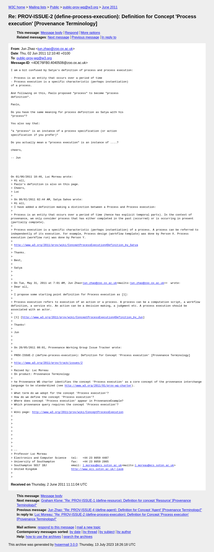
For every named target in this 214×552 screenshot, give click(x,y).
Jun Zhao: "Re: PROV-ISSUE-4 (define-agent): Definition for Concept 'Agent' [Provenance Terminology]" (125, 510)
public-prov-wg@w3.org (80, 7)
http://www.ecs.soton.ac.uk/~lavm (97, 469)
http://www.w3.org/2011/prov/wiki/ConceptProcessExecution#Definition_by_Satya (76, 245)
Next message (58, 37)
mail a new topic (89, 527)
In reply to (109, 37)
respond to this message (56, 527)
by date (75, 532)
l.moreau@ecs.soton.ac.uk (102, 465)
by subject (107, 532)
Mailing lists (37, 7)
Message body (51, 32)
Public (54, 7)
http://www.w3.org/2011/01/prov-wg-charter (98, 386)
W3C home (16, 7)
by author (124, 532)
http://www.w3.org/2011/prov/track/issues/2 (48, 363)
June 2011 (110, 7)
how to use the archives (43, 536)
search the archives (78, 536)
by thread (90, 532)
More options (90, 32)
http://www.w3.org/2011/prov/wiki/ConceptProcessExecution (77, 412)
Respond (71, 32)
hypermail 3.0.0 (66, 544)
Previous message (85, 37)
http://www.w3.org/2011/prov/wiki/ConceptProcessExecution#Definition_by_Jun (82, 317)
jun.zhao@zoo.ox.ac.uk (55, 49)
